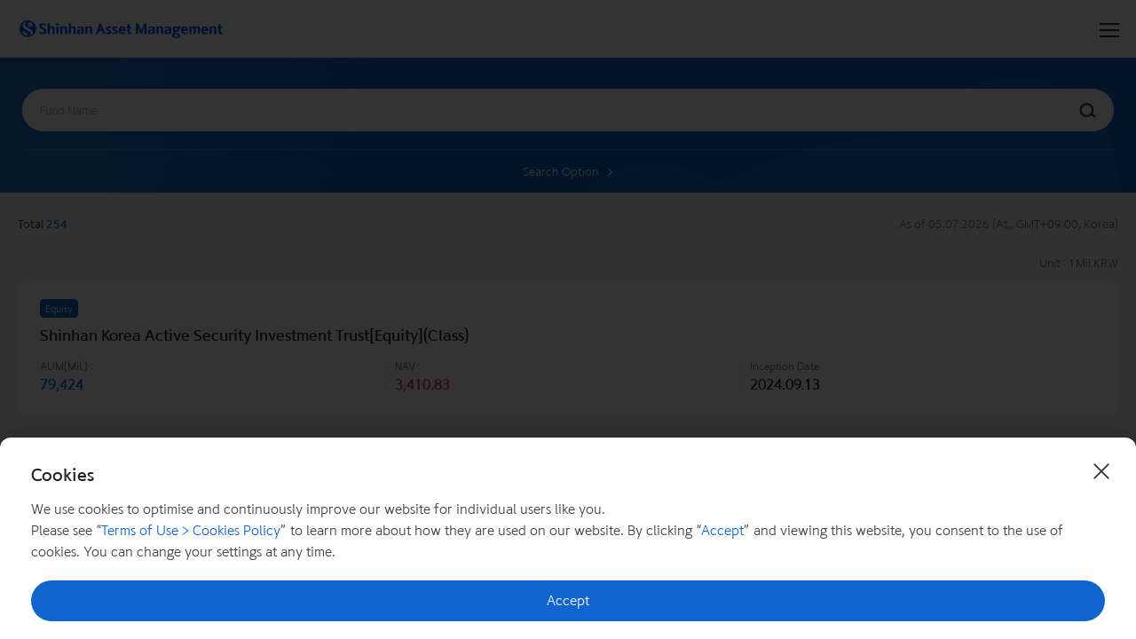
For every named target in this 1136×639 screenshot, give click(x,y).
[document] (568, 538)
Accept (568, 600)
